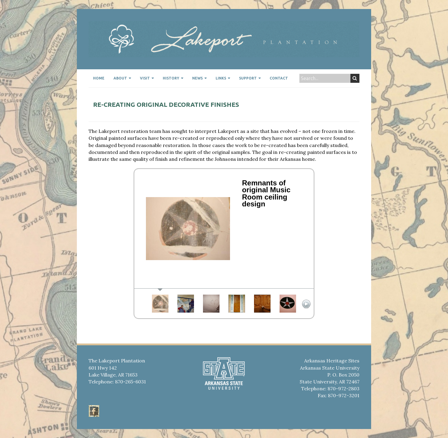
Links (221, 78)
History (171, 78)
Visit (145, 78)
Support (248, 78)
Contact (279, 78)
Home (98, 78)
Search (355, 78)
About (120, 78)
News (197, 78)
